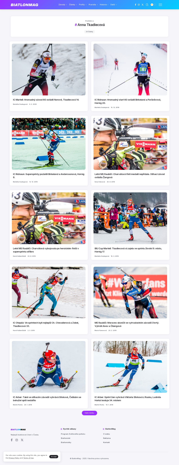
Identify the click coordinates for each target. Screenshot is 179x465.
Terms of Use (28, 458)
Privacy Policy (14, 458)
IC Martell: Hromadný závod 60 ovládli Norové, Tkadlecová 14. (46, 99)
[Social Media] (135, 5)
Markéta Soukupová (20, 104)
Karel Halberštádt (19, 256)
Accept (54, 456)
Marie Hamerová (101, 330)
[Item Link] (49, 69)
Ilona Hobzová (100, 182)
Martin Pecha (17, 405)
